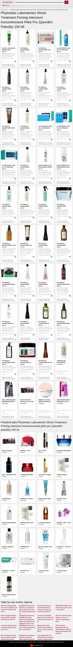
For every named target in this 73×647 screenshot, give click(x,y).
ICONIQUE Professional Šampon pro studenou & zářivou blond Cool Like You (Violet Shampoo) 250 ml (27, 609)
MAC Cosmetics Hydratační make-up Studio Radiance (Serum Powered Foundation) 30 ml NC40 (63, 629)
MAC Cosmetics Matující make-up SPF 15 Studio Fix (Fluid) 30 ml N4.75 (8, 617)
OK (31, 645)
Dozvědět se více (38, 645)
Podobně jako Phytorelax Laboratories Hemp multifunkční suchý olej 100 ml (64, 339)
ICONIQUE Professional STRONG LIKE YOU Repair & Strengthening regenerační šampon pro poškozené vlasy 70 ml (27, 619)
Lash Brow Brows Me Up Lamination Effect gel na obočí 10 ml (8, 627)
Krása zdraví (4, 9)
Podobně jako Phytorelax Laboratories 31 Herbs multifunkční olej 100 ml (43, 339)
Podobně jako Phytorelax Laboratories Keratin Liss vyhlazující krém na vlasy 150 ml (27, 144)
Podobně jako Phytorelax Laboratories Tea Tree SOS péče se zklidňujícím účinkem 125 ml (27, 261)
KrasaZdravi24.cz (7, 2)
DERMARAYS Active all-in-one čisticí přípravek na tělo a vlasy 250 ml (27, 627)
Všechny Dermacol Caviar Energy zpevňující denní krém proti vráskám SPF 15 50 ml (44, 418)
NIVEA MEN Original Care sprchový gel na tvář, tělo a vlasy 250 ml (64, 607)
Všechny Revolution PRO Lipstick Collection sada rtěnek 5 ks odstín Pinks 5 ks (27, 418)
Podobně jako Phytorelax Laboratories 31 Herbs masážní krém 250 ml (27, 379)
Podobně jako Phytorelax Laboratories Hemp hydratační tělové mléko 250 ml (8, 379)
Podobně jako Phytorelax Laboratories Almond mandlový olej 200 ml (63, 261)
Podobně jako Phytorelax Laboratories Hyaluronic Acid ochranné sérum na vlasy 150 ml (64, 105)
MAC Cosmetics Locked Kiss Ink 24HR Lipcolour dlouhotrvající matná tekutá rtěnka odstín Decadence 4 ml (8, 639)
